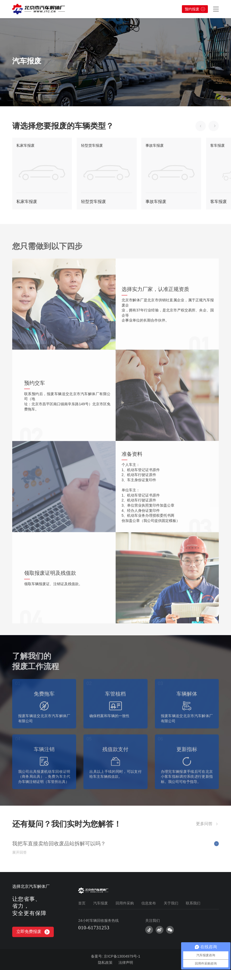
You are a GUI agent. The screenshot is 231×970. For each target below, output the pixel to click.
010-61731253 (93, 927)
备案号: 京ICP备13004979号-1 (115, 956)
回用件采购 (125, 903)
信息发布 (148, 903)
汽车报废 (100, 903)
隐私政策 (105, 962)
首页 (81, 903)
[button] (200, 126)
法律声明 (125, 962)
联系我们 (193, 903)
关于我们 (171, 903)
